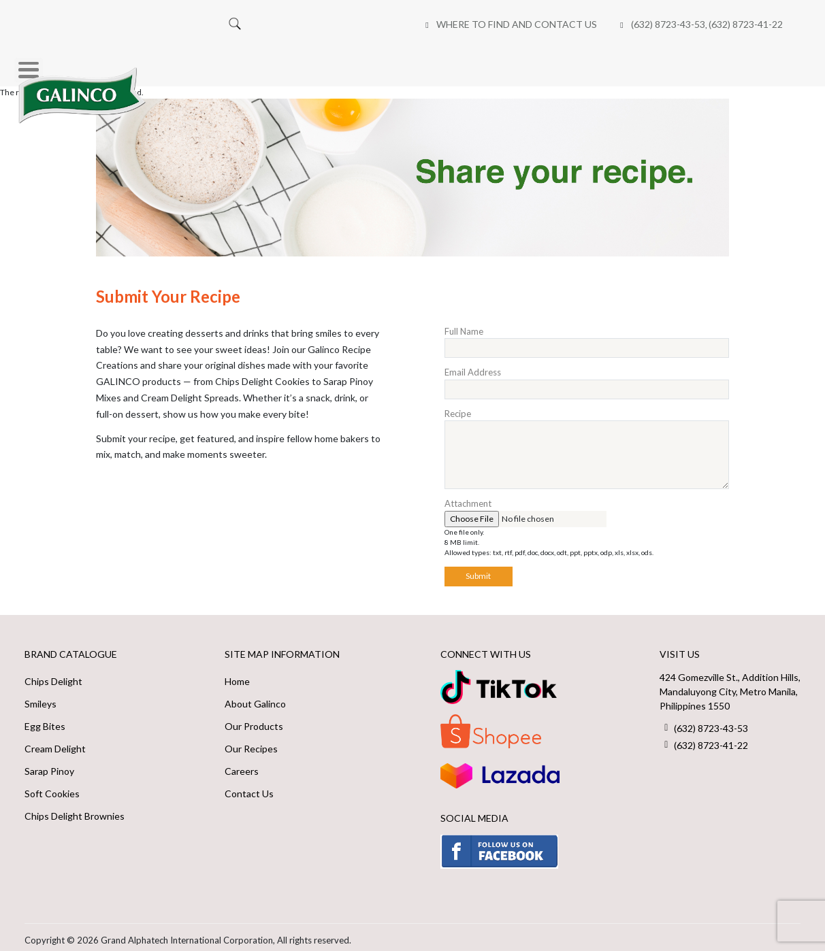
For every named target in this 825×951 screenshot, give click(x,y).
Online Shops (544, 63)
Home (185, 63)
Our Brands (265, 63)
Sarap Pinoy (49, 765)
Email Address (472, 366)
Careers (634, 63)
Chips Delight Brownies (75, 810)
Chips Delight (53, 675)
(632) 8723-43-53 (407, 24)
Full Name (463, 324)
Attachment (467, 497)
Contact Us (249, 787)
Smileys (40, 697)
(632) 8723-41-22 (484, 24)
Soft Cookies (52, 787)
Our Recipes (444, 63)
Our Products (254, 720)
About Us (355, 63)
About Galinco (255, 697)
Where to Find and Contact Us (255, 24)
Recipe (457, 406)
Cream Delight (55, 742)
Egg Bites (45, 720)
